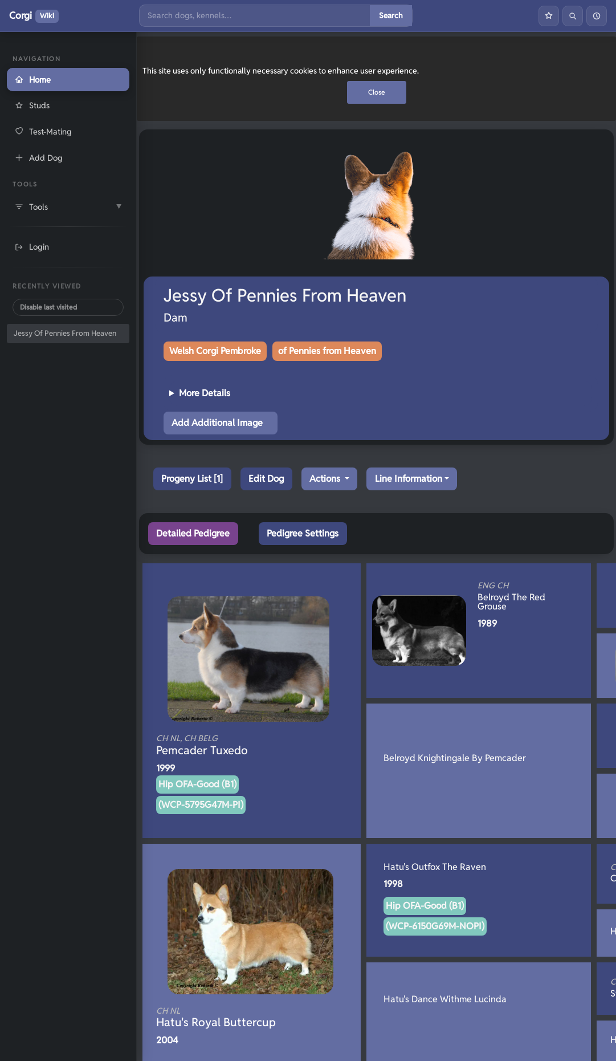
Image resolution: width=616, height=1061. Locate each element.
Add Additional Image (217, 423)
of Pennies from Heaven (327, 351)
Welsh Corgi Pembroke (215, 351)
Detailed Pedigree (193, 533)
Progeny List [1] (192, 479)
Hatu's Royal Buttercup (232, 1018)
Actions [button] (325, 479)
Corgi (34, 16)
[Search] (255, 15)
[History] (596, 16)
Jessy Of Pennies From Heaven (65, 333)
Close (376, 92)
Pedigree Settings (302, 533)
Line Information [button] (408, 479)
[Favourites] (549, 16)
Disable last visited (48, 307)
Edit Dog (266, 479)
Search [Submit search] (391, 15)
